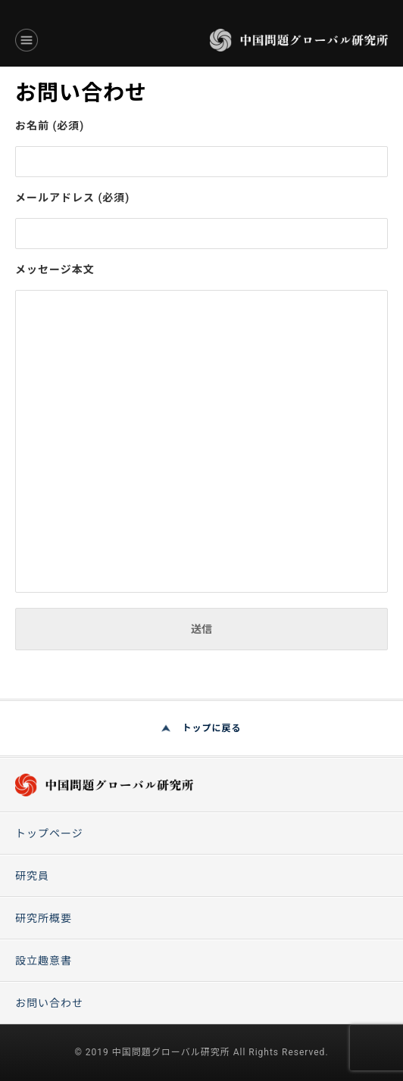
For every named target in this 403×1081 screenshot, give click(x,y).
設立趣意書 (43, 961)
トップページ (49, 833)
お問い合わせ (49, 1003)
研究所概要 (43, 918)
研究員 (32, 876)
